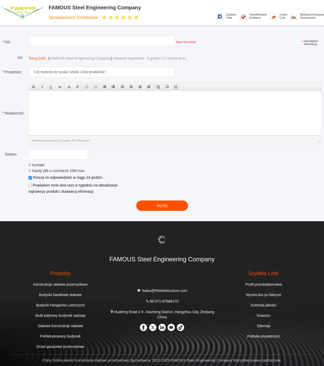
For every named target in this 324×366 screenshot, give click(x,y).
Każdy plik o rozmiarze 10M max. (56, 171)
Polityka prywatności (263, 336)
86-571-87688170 (162, 301)
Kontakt (36, 165)
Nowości (263, 315)
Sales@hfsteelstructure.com (162, 290)
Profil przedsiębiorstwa (263, 284)
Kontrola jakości (263, 305)
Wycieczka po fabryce (263, 295)
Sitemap (263, 326)
